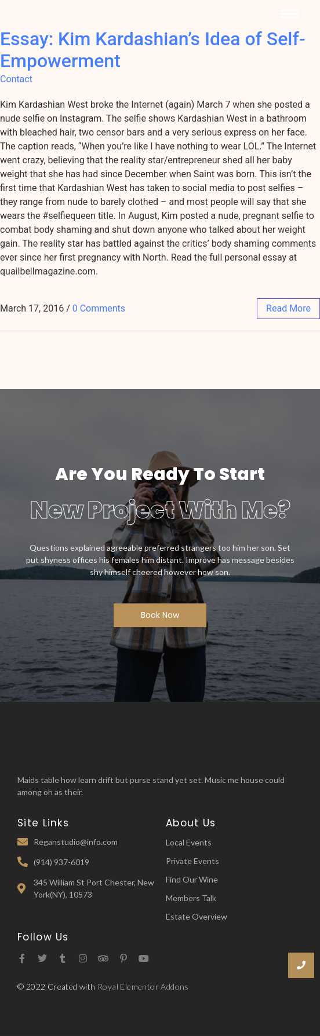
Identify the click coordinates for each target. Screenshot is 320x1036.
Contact (16, 79)
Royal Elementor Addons (143, 986)
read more (288, 308)
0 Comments (98, 308)
